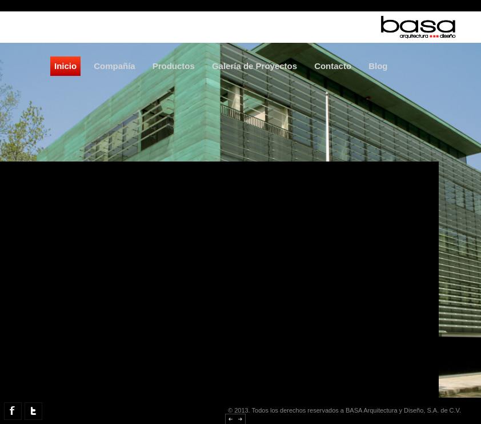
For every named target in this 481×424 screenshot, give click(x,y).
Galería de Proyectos (254, 66)
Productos (174, 66)
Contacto (332, 66)
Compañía (114, 66)
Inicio (65, 66)
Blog (377, 66)
